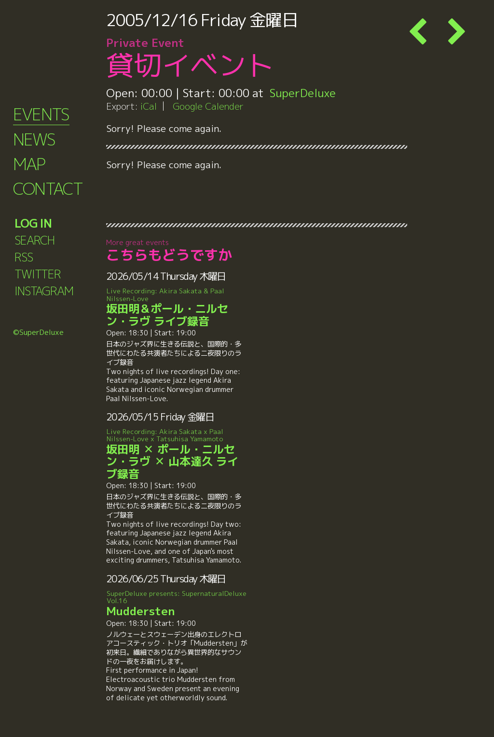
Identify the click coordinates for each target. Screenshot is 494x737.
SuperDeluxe (303, 93)
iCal (148, 106)
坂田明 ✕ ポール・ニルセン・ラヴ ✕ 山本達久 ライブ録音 (176, 454)
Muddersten (176, 604)
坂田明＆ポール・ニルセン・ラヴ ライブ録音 (176, 308)
